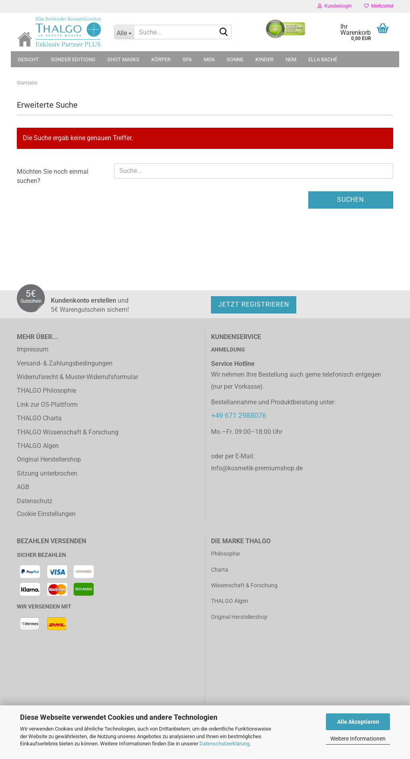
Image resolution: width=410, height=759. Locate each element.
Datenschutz (34, 501)
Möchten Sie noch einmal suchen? (52, 176)
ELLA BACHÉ (322, 59)
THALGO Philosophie (46, 390)
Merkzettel (378, 6)
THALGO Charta (39, 418)
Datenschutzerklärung (224, 744)
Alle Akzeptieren (358, 722)
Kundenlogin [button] (335, 6)
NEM (290, 59)
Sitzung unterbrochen (47, 473)
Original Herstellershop (49, 459)
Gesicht (28, 59)
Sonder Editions (73, 59)
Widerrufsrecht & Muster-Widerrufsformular (77, 377)
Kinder (264, 59)
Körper (161, 59)
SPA (187, 59)
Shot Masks (123, 59)
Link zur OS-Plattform (47, 404)
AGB (23, 487)
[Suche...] (124, 32)
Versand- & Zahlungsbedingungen (65, 363)
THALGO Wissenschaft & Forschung (68, 432)
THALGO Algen (38, 446)
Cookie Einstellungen (46, 514)
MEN (209, 59)
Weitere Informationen (358, 738)
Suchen (350, 199)
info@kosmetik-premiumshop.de (257, 468)
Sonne (235, 59)
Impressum (32, 349)
